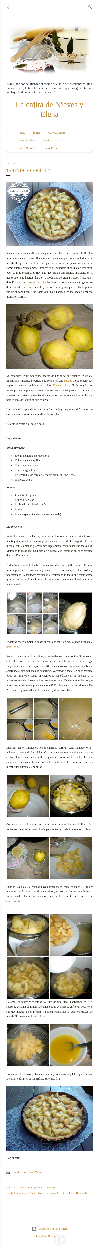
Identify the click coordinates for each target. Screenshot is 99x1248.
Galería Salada (56, 132)
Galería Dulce (26, 140)
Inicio (22, 132)
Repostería (62, 1193)
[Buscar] (90, 6)
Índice (36, 132)
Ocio (62, 140)
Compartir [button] (11, 1187)
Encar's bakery (61, 385)
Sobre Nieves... (27, 148)
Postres (32, 1193)
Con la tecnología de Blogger (49, 1228)
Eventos (46, 140)
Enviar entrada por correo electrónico (37, 1187)
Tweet (38, 1172)
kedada (68, 380)
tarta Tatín (12, 646)
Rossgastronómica (36, 282)
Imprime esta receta (24, 1172)
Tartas (72, 1193)
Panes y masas (21, 1193)
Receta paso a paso (47, 1193)
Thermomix (81, 1193)
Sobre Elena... (52, 148)
